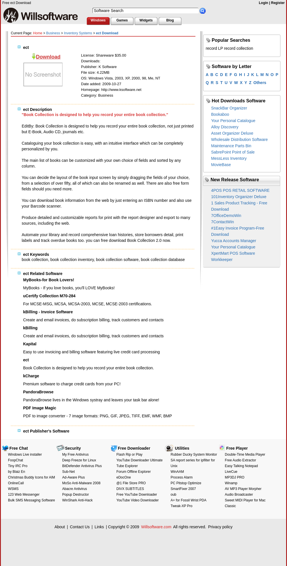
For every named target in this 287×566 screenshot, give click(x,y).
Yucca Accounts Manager (233, 240)
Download (48, 57)
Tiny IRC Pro (17, 466)
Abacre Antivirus (74, 489)
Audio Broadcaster (239, 495)
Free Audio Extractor (240, 460)
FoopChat (15, 460)
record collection (238, 48)
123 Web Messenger (24, 495)
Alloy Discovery (225, 127)
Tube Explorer (127, 466)
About (59, 527)
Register (278, 3)
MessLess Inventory (229, 158)
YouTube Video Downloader (137, 500)
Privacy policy (220, 527)
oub (173, 495)
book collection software (117, 259)
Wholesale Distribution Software (239, 139)
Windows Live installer (25, 455)
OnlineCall (16, 483)
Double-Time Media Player (245, 455)
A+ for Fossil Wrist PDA (188, 500)
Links (99, 527)
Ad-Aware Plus (73, 477)
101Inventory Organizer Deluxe (238, 196)
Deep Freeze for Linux (79, 460)
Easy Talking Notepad (241, 466)
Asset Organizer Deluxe (232, 133)
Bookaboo (220, 114)
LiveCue (231, 472)
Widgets (146, 20)
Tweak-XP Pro (181, 506)
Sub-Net (68, 472)
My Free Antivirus (75, 455)
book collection (35, 259)
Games (122, 20)
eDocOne (123, 477)
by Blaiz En (16, 472)
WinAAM (177, 472)
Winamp (231, 483)
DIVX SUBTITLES (130, 489)
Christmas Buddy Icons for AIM (31, 477)
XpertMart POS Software (233, 253)
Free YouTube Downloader (136, 495)
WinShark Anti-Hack (77, 500)
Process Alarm (182, 477)
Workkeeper (222, 259)
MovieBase (221, 164)
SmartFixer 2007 (183, 489)
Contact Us (80, 527)
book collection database (163, 259)
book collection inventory (72, 259)
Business (53, 33)
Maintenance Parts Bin (231, 146)
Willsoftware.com (156, 527)
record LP (214, 48)
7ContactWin (222, 222)
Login (263, 3)
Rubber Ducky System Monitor (194, 455)
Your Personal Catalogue (233, 120)
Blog (170, 20)
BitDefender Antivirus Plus (82, 466)
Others (259, 82)
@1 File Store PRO (131, 483)
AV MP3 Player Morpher (243, 489)
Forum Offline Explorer (133, 472)
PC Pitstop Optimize (186, 483)
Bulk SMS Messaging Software (31, 500)
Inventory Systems (78, 33)
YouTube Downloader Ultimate (139, 460)
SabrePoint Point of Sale (233, 152)
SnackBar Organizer (229, 108)
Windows (98, 20)
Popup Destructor (75, 495)
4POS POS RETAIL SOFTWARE (240, 190)
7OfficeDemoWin (226, 215)
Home (37, 33)
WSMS (13, 489)
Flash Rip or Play (129, 455)
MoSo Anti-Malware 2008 (81, 483)
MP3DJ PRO (234, 477)
